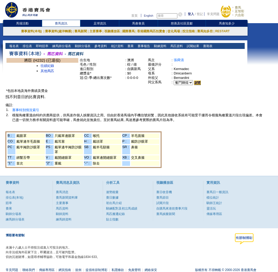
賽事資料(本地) (32, 31)
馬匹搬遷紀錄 (115, 214)
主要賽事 (95, 31)
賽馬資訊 (61, 23)
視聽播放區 (112, 31)
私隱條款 (118, 270)
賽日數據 (112, 197)
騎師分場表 (82, 46)
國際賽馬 (128, 31)
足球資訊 (100, 23)
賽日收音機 (164, 192)
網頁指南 (65, 270)
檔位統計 (212, 197)
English (148, 15)
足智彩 (239, 11)
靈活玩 (211, 208)
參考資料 (100, 46)
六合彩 (239, 15)
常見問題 (213, 14)
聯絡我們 (28, 270)
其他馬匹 (47, 71)
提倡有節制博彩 (96, 270)
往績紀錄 (47, 66)
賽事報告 (143, 46)
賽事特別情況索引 (25, 110)
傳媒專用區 (214, 214)
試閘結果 (192, 46)
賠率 (9, 203)
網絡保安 (151, 270)
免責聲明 (134, 270)
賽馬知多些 (205, 31)
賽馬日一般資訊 (217, 192)
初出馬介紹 (114, 203)
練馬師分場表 (61, 46)
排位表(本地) (14, 197)
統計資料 (116, 46)
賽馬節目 (162, 197)
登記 (200, 14)
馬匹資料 (176, 46)
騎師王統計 (214, 203)
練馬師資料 (64, 219)
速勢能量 (112, 192)
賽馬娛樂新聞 (165, 214)
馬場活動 (22, 23)
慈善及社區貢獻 (182, 23)
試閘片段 (162, 203)
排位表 (27, 46)
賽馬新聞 (80, 31)
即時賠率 (41, 46)
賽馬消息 (62, 192)
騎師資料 (62, 214)
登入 (191, 14)
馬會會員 (138, 23)
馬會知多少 (227, 23)
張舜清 (179, 60)
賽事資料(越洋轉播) (58, 31)
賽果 (129, 46)
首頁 (134, 15)
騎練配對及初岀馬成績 (121, 208)
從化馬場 (173, 31)
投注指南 (188, 31)
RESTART (222, 31)
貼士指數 (112, 219)
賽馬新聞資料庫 (67, 197)
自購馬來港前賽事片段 (172, 208)
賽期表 (207, 46)
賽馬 (238, 7)
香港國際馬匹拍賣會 (151, 31)
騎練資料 (159, 46)
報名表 (14, 46)
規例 (78, 270)
